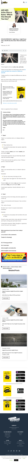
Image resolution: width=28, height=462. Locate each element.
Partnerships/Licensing (20, 443)
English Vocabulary (6, 291)
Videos (7, 437)
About (20, 440)
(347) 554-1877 (14, 428)
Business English (7, 436)
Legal (21, 454)
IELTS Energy (20, 431)
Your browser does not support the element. (14, 50)
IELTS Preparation (20, 445)
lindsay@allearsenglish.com (14, 427)
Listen (7, 440)
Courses (20, 444)
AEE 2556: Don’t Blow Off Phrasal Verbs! (11, 295)
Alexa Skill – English (7, 443)
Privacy (16, 454)
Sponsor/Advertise (20, 441)
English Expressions (6, 39)
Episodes (20, 433)
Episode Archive (7, 433)
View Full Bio (12, 32)
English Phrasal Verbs (16, 266)
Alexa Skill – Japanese (7, 441)
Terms (19, 454)
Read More (6, 298)
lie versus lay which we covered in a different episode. (13, 71)
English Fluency (16, 39)
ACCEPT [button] (16, 460)
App (7, 444)
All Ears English (7, 431)
